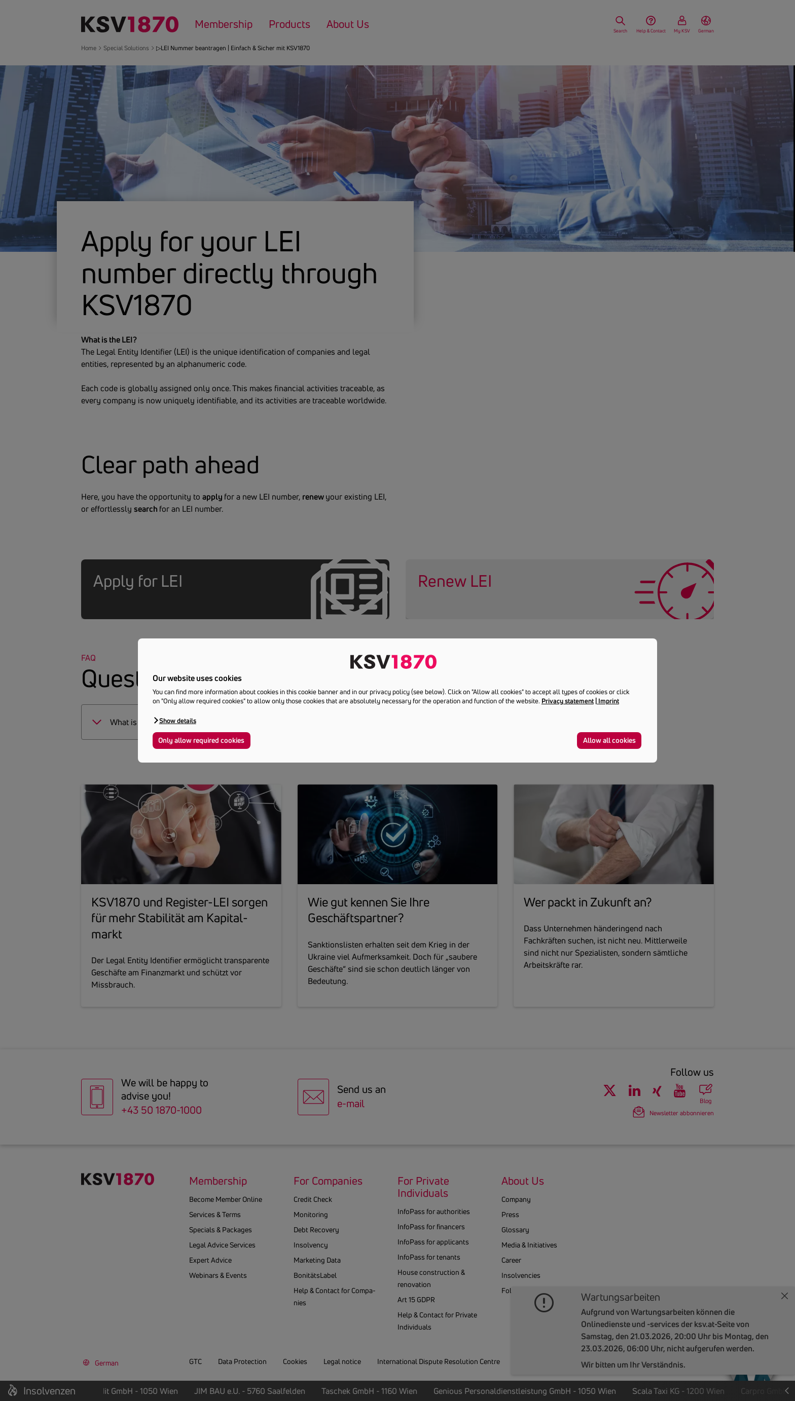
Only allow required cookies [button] (201, 740)
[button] (174, 720)
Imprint (608, 701)
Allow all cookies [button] (609, 740)
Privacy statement (567, 701)
